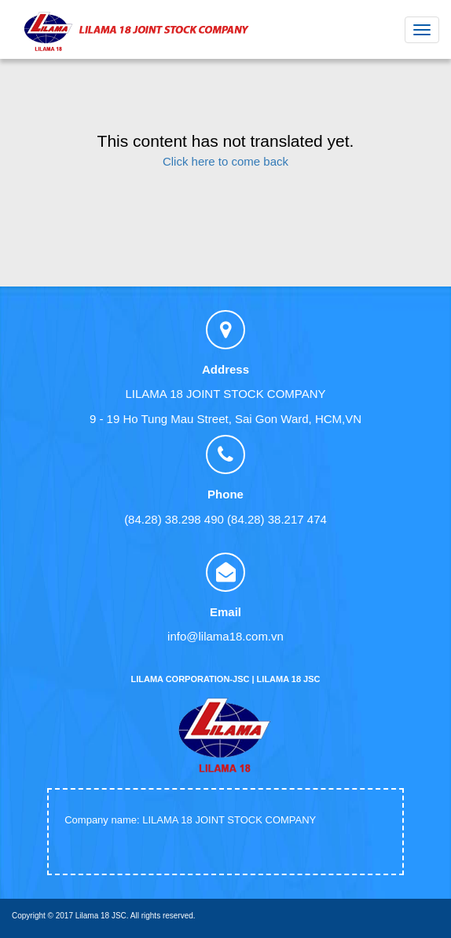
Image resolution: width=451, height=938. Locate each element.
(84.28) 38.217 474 (277, 519)
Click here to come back (225, 161)
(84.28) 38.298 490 (174, 519)
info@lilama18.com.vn (225, 636)
